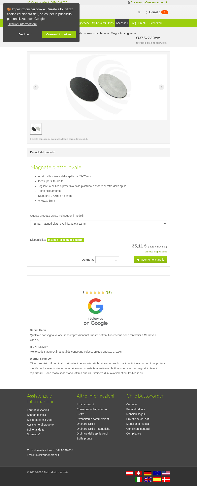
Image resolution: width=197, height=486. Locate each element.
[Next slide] (161, 87)
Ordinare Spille (86, 423)
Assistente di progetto (40, 424)
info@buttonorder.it (38, 2)
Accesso (136, 2)
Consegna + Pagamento (92, 409)
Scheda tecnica (36, 414)
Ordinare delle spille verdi (92, 433)
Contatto (131, 404)
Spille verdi (99, 23)
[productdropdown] (98, 223)
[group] (36, 129)
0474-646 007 (59, 2)
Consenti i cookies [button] (59, 34)
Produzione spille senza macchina (82, 33)
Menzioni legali (135, 414)
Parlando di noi (135, 409)
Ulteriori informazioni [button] (22, 24)
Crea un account (156, 2)
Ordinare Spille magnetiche (93, 428)
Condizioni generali (138, 428)
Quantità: (88, 259)
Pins (111, 23)
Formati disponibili (38, 410)
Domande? (34, 434)
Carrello (156, 12)
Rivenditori (155, 23)
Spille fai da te (36, 429)
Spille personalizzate (39, 419)
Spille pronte (84, 438)
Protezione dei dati (137, 419)
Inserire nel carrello (150, 259)
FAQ (133, 23)
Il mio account (85, 404)
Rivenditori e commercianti (93, 419)
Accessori (122, 23)
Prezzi (142, 23)
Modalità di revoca (137, 423)
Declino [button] (24, 34)
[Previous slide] (36, 87)
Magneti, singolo (121, 33)
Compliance (133, 433)
